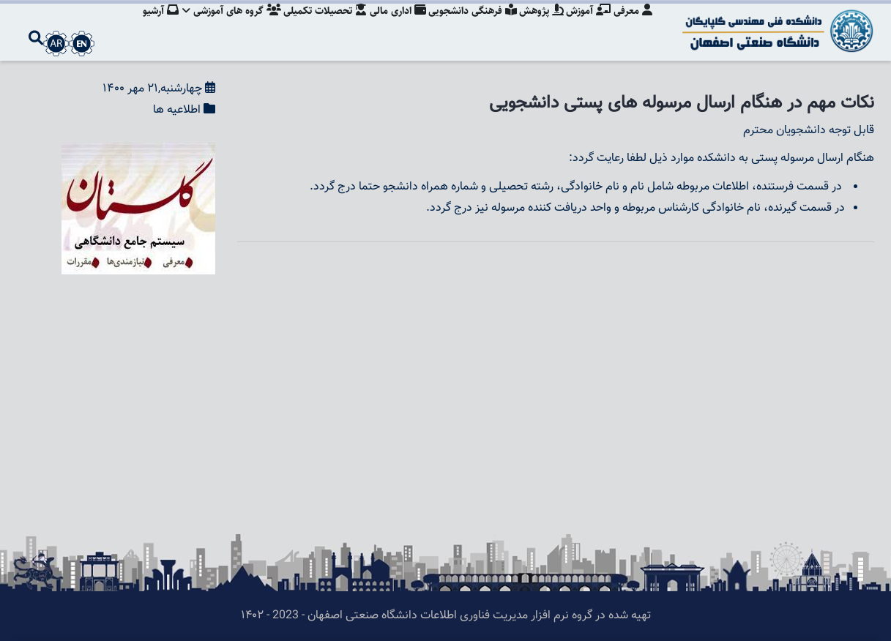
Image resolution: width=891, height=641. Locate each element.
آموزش (586, 26)
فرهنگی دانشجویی (466, 26)
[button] (138, 152)
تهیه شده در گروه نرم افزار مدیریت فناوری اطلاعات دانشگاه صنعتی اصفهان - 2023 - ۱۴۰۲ (446, 616)
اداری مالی (390, 26)
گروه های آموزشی (220, 26)
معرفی (633, 26)
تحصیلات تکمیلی (315, 26)
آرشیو (147, 26)
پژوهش (537, 26)
